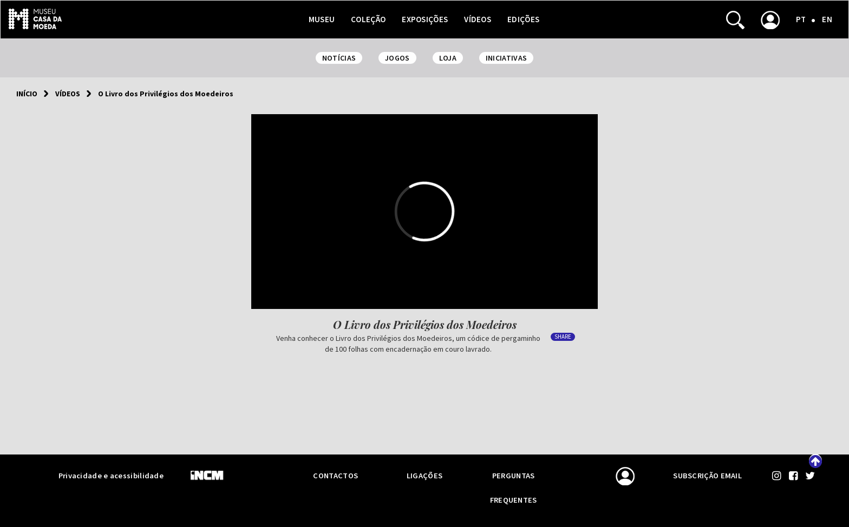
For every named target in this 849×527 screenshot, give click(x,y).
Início (26, 93)
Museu (322, 19)
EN (827, 19)
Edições (523, 19)
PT (801, 19)
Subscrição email (707, 475)
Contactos (335, 475)
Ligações (424, 475)
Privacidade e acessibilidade (111, 475)
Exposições (425, 19)
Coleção (368, 19)
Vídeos (477, 19)
